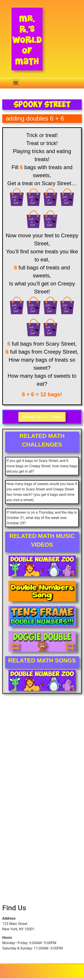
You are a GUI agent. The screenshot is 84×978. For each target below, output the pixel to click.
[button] (15, 82)
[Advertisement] (42, 750)
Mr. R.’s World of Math (27, 39)
